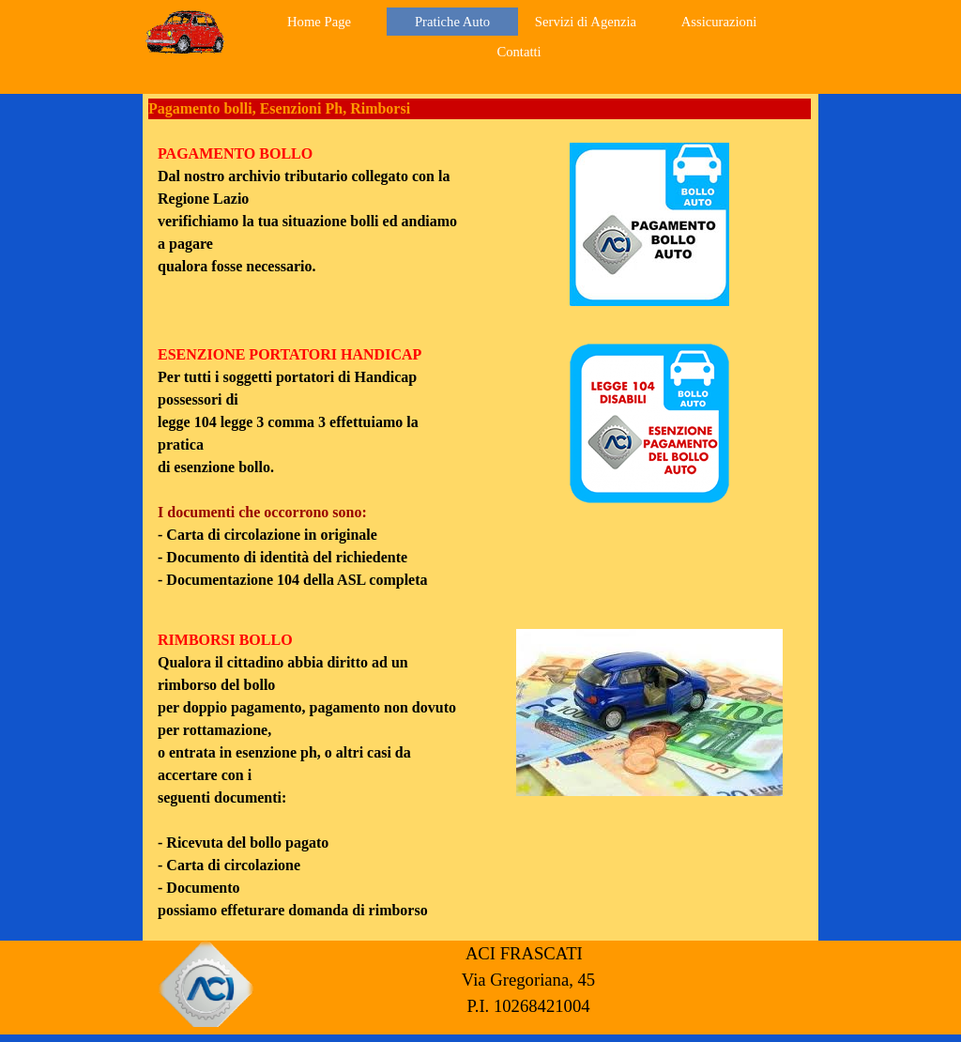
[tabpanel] (311, 210)
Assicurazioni (719, 21)
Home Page (319, 21)
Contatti (518, 51)
